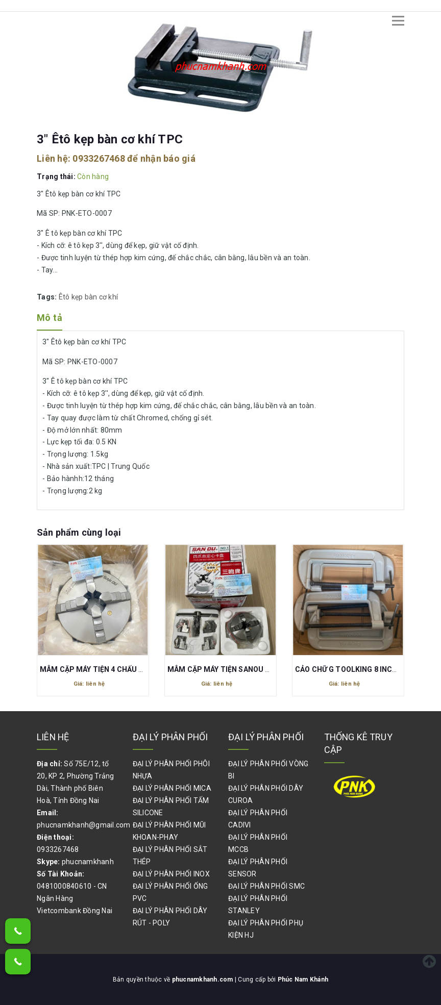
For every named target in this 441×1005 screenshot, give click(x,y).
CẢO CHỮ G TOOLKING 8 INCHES (350, 669)
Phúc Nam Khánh (303, 979)
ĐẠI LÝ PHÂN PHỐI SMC (266, 886)
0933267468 (98, 158)
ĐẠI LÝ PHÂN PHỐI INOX (171, 874)
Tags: (48, 297)
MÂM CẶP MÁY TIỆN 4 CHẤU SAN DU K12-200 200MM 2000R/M (147, 669)
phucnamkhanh (88, 862)
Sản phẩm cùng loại (79, 532)
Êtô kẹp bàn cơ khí (88, 297)
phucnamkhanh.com (203, 979)
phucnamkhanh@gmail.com (84, 825)
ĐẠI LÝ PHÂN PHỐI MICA (172, 788)
